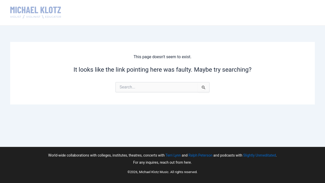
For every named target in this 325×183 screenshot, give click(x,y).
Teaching (178, 12)
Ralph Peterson (200, 155)
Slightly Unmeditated (259, 155)
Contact (273, 12)
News (254, 12)
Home (141, 12)
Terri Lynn (173, 155)
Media (237, 12)
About (157, 12)
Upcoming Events (209, 12)
